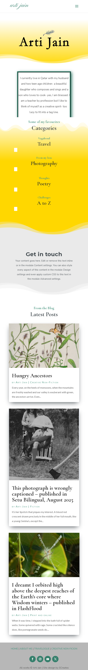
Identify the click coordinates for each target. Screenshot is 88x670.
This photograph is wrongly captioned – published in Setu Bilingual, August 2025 (42, 494)
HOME (14, 648)
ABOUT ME (26, 648)
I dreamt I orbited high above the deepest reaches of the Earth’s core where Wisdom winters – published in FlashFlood (43, 597)
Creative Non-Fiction (44, 382)
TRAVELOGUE (41, 648)
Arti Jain (21, 382)
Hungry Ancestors (32, 375)
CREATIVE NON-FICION (64, 648)
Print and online (41, 614)
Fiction (35, 506)
